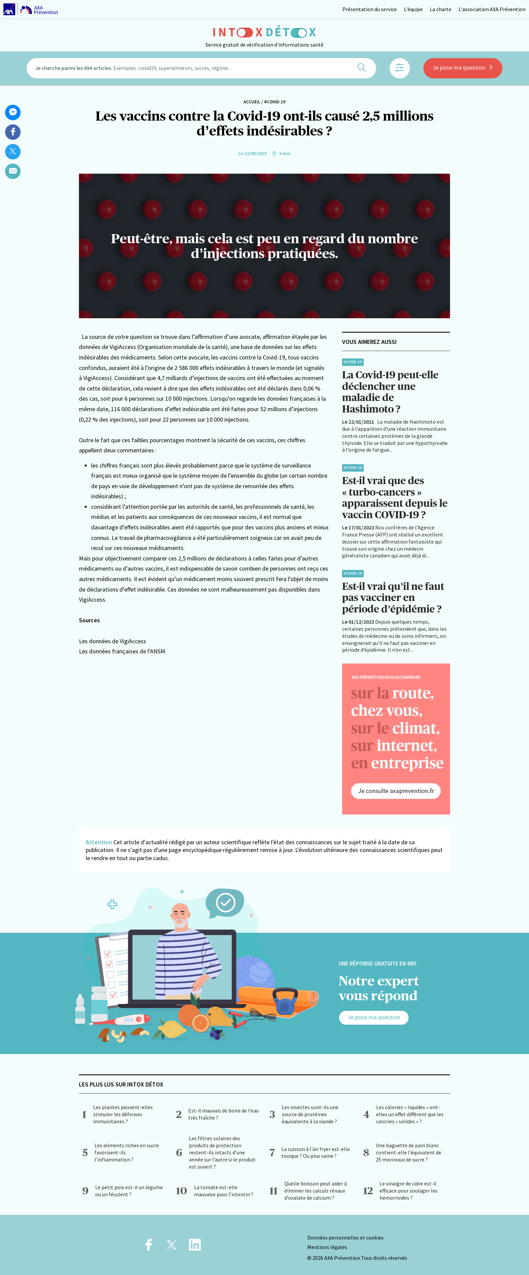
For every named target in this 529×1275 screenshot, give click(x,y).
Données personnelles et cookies (345, 1234)
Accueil (252, 102)
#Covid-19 (274, 102)
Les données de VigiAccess (112, 641)
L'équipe (413, 9)
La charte (440, 9)
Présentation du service (369, 9)
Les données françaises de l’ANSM (122, 651)
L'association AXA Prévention (492, 9)
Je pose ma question (463, 68)
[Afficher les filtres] (400, 69)
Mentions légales (327, 1243)
